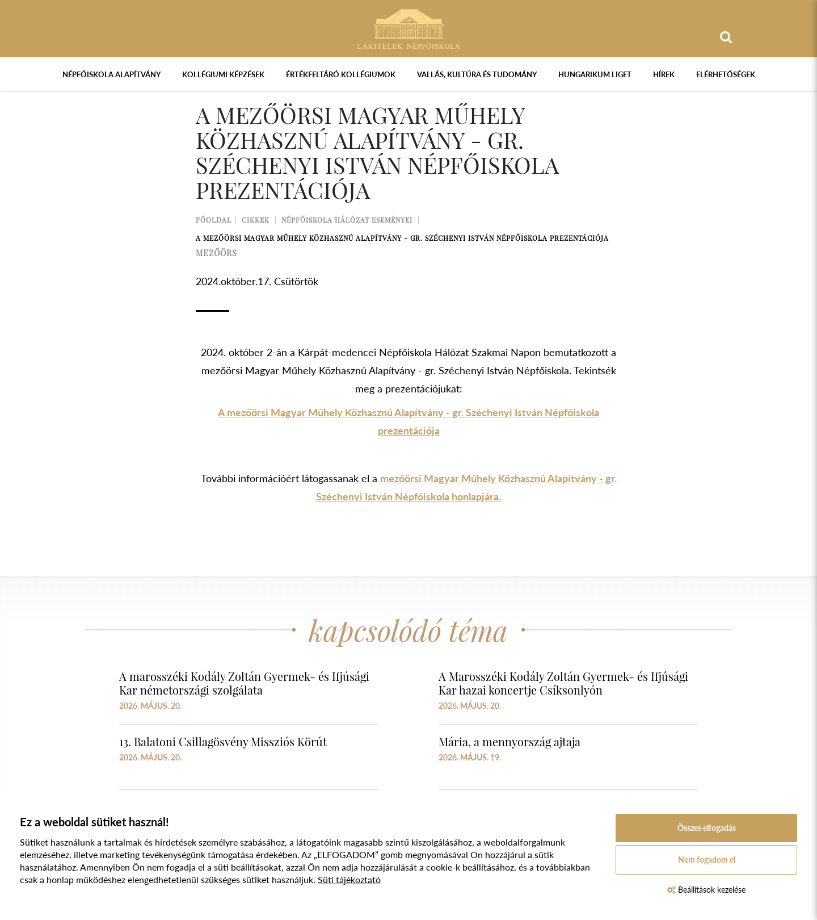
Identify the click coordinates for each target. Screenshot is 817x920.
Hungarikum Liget (594, 74)
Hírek (664, 74)
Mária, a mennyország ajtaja (509, 741)
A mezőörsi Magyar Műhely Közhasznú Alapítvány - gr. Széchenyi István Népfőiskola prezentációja (402, 237)
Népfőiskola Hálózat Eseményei (346, 219)
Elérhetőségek (725, 74)
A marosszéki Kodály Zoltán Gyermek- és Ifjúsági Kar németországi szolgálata (244, 682)
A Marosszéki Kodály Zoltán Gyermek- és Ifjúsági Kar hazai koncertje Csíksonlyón (563, 682)
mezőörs (216, 253)
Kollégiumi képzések (223, 74)
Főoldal (213, 219)
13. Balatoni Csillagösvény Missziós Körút (223, 741)
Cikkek (255, 219)
